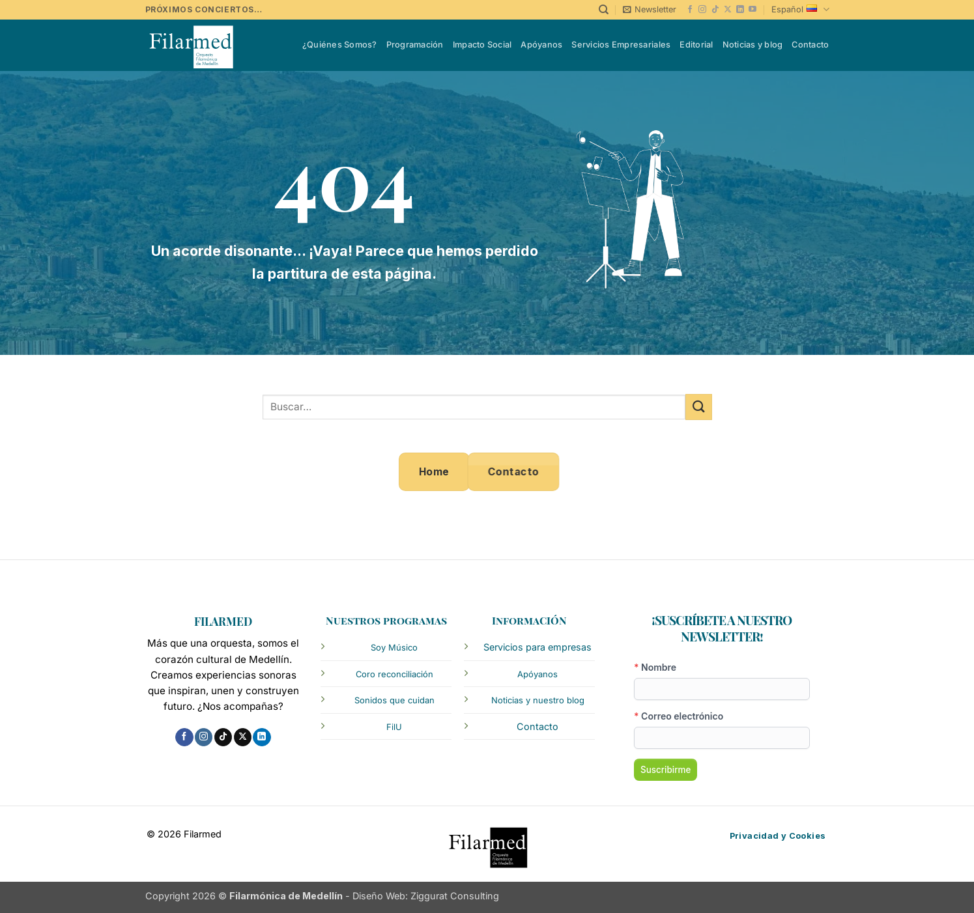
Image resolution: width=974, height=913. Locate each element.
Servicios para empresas (537, 647)
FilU (394, 727)
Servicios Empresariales (620, 44)
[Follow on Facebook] (690, 9)
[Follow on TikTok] (715, 9)
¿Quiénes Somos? (339, 44)
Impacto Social (482, 44)
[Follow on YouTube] (752, 9)
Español (800, 9)
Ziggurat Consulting (454, 895)
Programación (415, 44)
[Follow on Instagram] (702, 9)
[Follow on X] (728, 9)
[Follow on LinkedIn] (740, 9)
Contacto (810, 44)
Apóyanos (541, 44)
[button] (649, 9)
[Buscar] (604, 10)
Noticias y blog (753, 44)
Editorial (696, 44)
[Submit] (698, 406)
